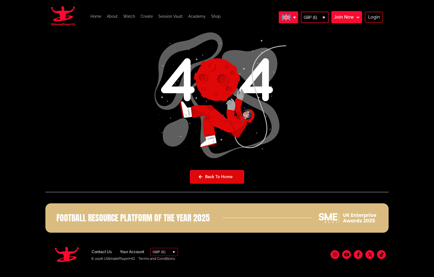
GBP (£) (310, 17)
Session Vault (170, 16)
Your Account (132, 257)
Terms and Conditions (156, 264)
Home (96, 16)
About (112, 16)
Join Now (344, 17)
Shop (216, 16)
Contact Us (102, 257)
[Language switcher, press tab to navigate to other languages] (288, 17)
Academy (197, 16)
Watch (129, 16)
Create (147, 16)
